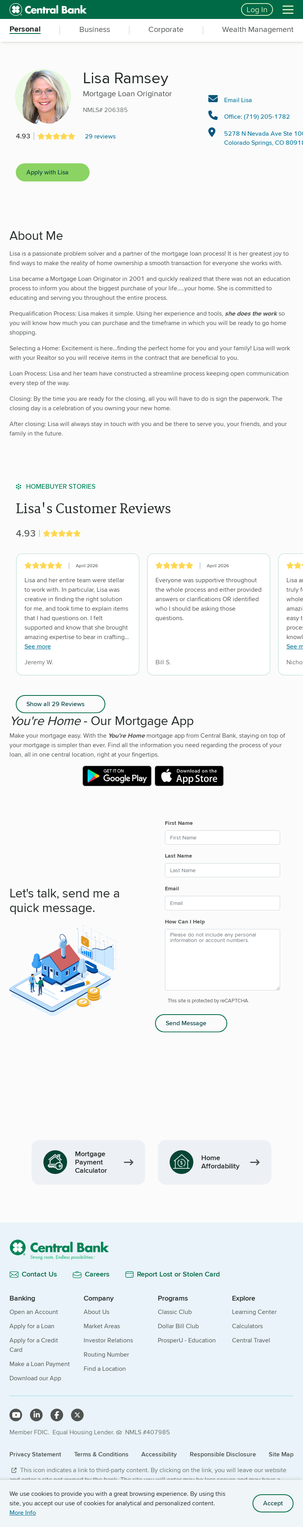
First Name (179, 823)
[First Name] (222, 837)
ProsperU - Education (187, 1340)
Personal (25, 29)
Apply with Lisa (47, 172)
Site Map (281, 1454)
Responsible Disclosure (223, 1454)
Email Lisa (238, 100)
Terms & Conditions (101, 1454)
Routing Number (106, 1354)
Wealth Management (258, 30)
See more (37, 646)
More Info (22, 1512)
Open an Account (33, 1311)
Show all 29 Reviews (55, 703)
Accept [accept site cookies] (273, 1503)
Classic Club (175, 1311)
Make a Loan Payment (39, 1363)
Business (94, 30)
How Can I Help (185, 921)
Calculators (247, 1326)
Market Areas (102, 1326)
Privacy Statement (35, 1454)
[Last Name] (222, 870)
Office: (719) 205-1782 (257, 116)
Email (172, 888)
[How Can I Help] (222, 960)
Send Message (186, 1023)
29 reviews (100, 136)
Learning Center (254, 1311)
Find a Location (105, 1368)
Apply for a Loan (31, 1326)
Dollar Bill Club (178, 1326)
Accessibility (159, 1454)
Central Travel (251, 1340)
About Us (96, 1311)
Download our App (35, 1378)
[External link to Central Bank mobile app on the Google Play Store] (117, 775)
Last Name (178, 856)
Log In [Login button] (257, 9)
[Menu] (288, 9)
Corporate (165, 30)
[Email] (222, 903)
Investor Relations (108, 1340)
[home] (120, 9)
